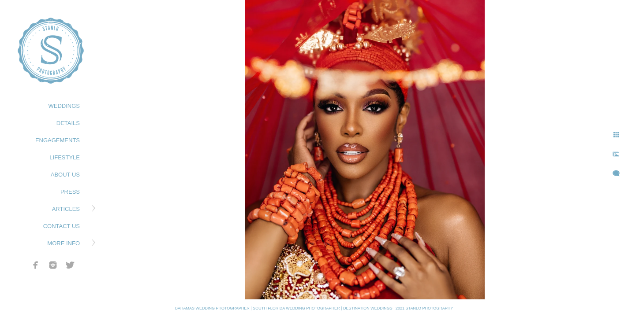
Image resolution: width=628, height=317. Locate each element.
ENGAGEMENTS (57, 140)
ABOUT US (65, 174)
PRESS (70, 191)
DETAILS (68, 123)
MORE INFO (63, 243)
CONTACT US (61, 226)
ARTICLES (66, 209)
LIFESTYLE (64, 157)
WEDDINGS (64, 106)
